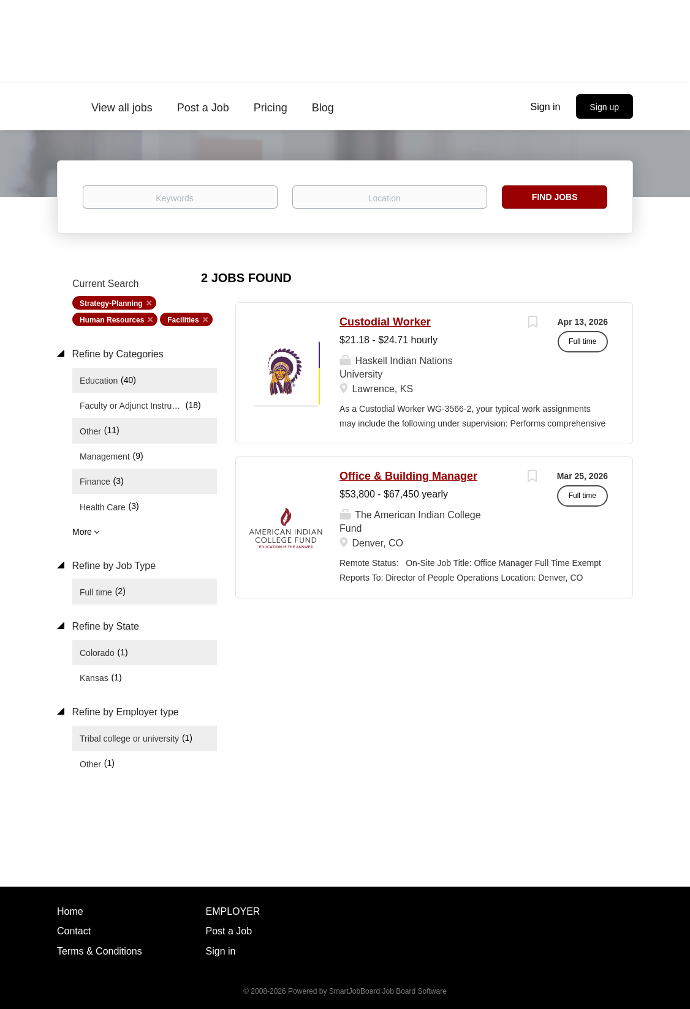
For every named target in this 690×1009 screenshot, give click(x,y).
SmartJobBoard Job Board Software (388, 991)
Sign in (546, 107)
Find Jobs (555, 197)
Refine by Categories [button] (116, 354)
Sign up (604, 107)
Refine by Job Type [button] (112, 565)
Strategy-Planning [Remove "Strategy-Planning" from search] (111, 303)
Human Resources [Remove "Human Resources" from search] (112, 320)
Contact (74, 931)
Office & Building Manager (408, 476)
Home (70, 911)
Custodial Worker (385, 322)
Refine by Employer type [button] (124, 712)
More (82, 532)
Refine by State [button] (104, 626)
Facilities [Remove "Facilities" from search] (183, 320)
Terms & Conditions (99, 951)
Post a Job (229, 931)
